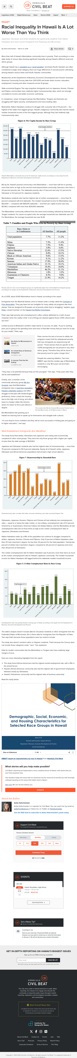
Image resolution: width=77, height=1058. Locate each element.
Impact (55, 15)
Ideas (35, 15)
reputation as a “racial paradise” (32, 67)
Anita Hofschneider (10, 49)
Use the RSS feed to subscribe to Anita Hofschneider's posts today (41, 812)
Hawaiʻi (6, 22)
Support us (45, 10)
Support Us (69, 6)
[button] (4, 6)
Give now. (8, 785)
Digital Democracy (23, 15)
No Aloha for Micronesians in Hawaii (21, 342)
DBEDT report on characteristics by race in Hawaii (22, 758)
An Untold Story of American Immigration (21, 352)
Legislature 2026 (8, 15)
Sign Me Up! (53, 960)
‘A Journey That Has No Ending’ (19, 361)
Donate (40, 790)
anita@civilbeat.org (21, 809)
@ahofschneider (56, 809)
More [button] (64, 15)
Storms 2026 (45, 15)
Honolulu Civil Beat (55, 758)
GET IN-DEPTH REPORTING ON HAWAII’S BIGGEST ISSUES (38, 951)
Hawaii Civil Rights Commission (38, 310)
